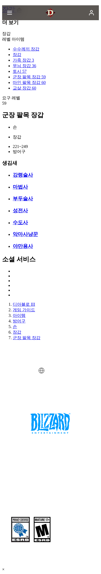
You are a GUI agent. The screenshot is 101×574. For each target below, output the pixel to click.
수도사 (20, 222)
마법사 (20, 187)
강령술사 (23, 175)
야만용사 (23, 246)
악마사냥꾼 (25, 234)
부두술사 (23, 198)
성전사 (20, 210)
